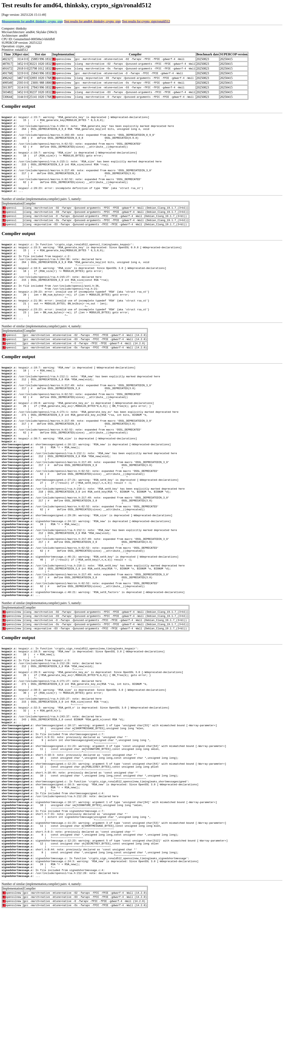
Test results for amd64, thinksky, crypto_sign (92, 21)
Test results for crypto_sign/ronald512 (146, 21)
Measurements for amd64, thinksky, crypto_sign (32, 21)
